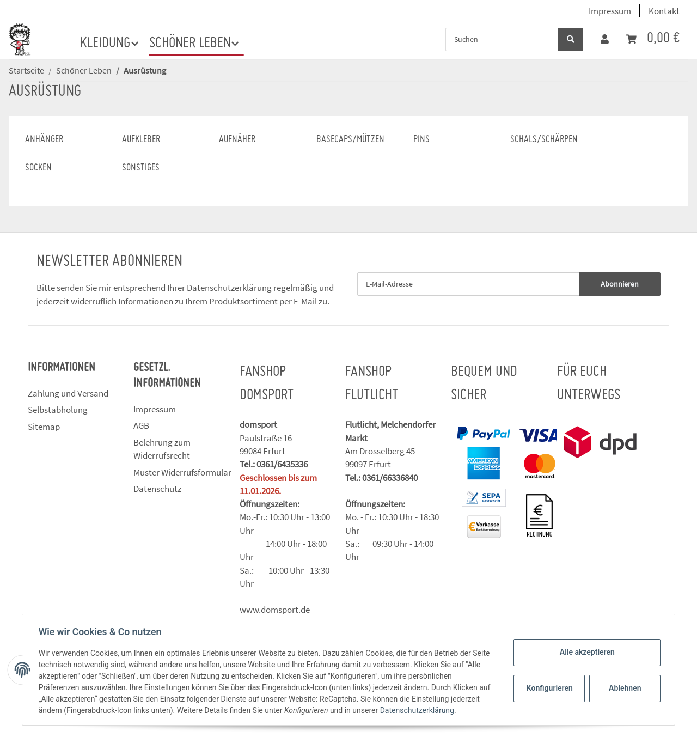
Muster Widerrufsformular (182, 472)
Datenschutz (157, 489)
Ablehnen (624, 688)
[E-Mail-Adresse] (468, 284)
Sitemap (44, 427)
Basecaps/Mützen (350, 139)
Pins (421, 139)
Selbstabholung (58, 410)
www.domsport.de (275, 610)
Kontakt (664, 11)
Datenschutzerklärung (229, 288)
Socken (38, 168)
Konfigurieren (549, 688)
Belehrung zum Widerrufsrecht (162, 448)
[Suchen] (502, 39)
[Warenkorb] (652, 39)
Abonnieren (620, 284)
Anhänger (44, 139)
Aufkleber (141, 139)
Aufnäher (237, 139)
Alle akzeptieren (585, 652)
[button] (604, 39)
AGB (141, 425)
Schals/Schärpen (544, 139)
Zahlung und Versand (68, 393)
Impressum (610, 11)
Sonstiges (141, 168)
